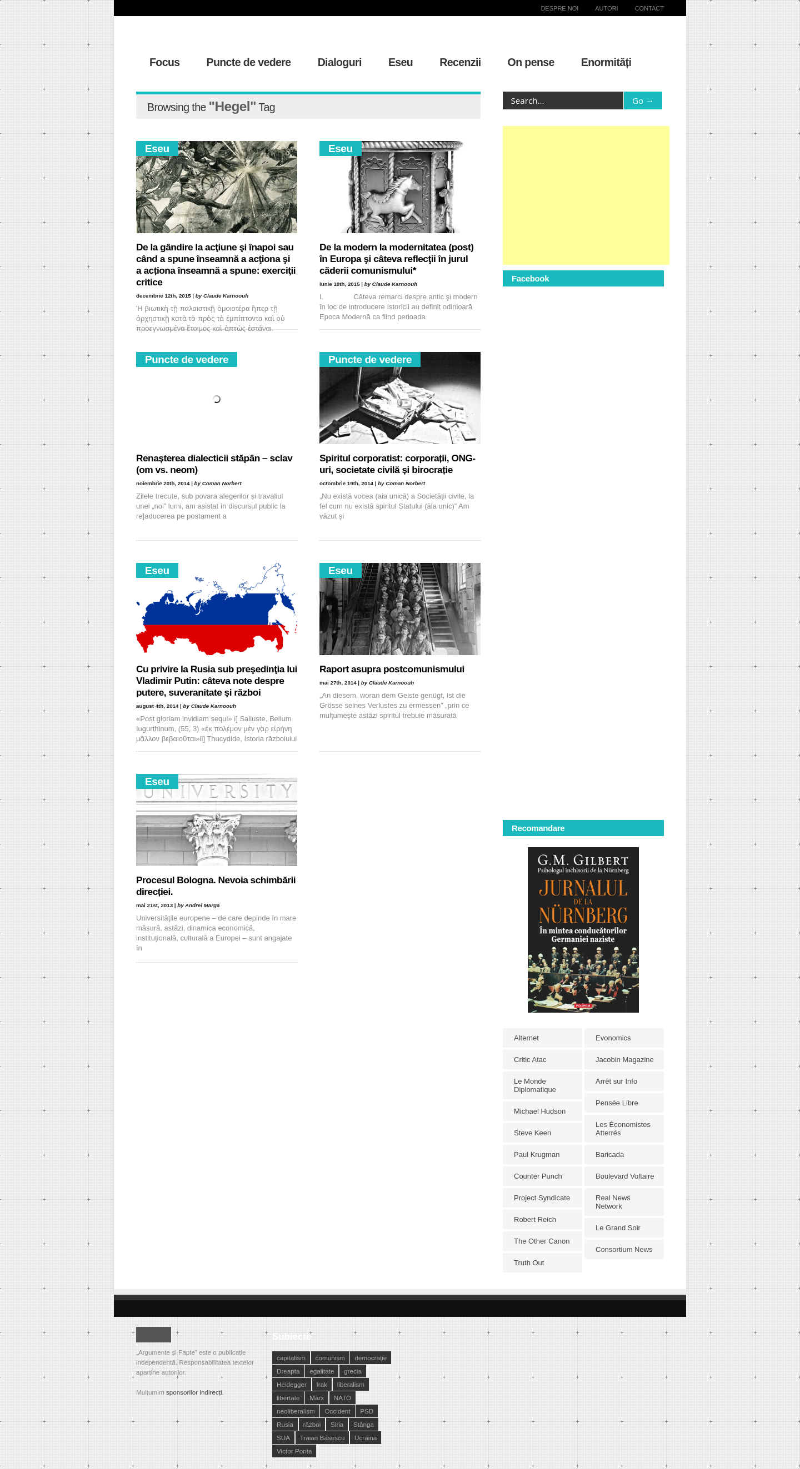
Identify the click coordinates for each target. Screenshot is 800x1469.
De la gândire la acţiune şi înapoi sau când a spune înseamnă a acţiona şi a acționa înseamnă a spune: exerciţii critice (216, 265)
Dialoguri (340, 62)
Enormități (606, 62)
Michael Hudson (540, 1111)
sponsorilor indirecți (194, 1392)
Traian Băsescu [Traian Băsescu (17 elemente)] (322, 1437)
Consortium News (624, 1249)
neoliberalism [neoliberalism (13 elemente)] (296, 1411)
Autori (606, 8)
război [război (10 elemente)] (312, 1424)
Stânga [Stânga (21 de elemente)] (363, 1424)
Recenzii (460, 62)
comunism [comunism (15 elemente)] (330, 1357)
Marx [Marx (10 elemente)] (316, 1397)
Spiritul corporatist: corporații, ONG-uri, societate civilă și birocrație (397, 463)
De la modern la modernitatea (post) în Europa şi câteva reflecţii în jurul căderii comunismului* (396, 259)
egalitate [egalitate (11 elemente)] (321, 1371)
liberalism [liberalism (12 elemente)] (350, 1384)
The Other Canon (541, 1241)
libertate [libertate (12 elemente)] (288, 1397)
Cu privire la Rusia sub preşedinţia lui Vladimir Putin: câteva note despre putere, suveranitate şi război (216, 680)
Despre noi (559, 8)
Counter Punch (538, 1176)
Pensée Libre (617, 1103)
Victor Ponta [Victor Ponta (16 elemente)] (294, 1451)
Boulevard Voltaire (625, 1176)
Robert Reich (535, 1219)
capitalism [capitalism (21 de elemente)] (291, 1357)
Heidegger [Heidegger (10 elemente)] (292, 1384)
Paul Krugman (536, 1154)
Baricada (610, 1154)
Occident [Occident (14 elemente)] (337, 1411)
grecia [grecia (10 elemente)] (353, 1371)
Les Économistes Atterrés (623, 1128)
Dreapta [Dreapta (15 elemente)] (288, 1371)
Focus (164, 62)
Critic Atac (530, 1059)
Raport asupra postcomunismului (391, 669)
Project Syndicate (542, 1198)
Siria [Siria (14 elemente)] (337, 1424)
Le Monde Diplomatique (535, 1085)
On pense (531, 62)
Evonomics (613, 1038)
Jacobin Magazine (625, 1059)
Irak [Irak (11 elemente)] (322, 1384)
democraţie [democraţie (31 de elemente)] (370, 1357)
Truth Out (529, 1263)
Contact (649, 8)
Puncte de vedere (249, 62)
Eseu (400, 62)
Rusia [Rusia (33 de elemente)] (285, 1424)
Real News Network (613, 1202)
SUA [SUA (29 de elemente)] (283, 1437)
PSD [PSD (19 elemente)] (366, 1411)
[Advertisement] (586, 195)
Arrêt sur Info (616, 1081)
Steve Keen (532, 1133)
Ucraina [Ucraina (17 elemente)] (365, 1437)
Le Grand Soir (618, 1228)
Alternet (526, 1038)
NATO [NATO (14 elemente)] (342, 1397)
